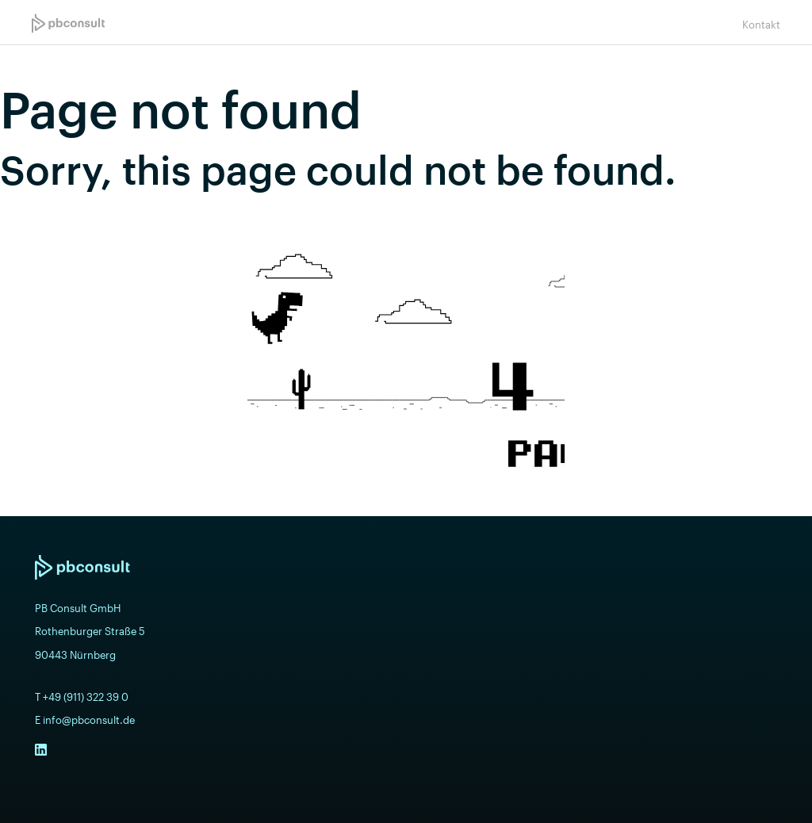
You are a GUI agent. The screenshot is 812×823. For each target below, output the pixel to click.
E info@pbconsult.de (85, 720)
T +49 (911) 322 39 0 (81, 697)
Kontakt (761, 24)
